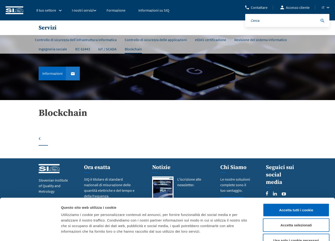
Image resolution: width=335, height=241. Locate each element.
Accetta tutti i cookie (296, 180)
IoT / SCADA (107, 49)
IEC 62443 (82, 49)
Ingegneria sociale (53, 49)
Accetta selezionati (296, 195)
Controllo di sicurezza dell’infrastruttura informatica (76, 39)
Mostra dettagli (244, 232)
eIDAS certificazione (210, 39)
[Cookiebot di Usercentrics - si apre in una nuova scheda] (30, 231)
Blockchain (133, 49)
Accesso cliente (298, 7)
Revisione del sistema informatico (260, 39)
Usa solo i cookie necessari (296, 210)
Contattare (259, 7)
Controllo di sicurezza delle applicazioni (156, 39)
